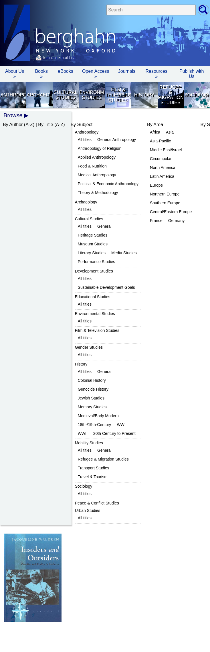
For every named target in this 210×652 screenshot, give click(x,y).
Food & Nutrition (92, 166)
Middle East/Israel (166, 150)
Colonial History (92, 380)
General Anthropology (116, 139)
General (104, 226)
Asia (170, 132)
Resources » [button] (156, 74)
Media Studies (124, 253)
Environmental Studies (91, 95)
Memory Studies (92, 407)
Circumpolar (160, 158)
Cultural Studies (65, 95)
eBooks (65, 71)
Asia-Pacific (160, 141)
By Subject (81, 124)
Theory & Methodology (98, 192)
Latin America (162, 176)
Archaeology (39, 94)
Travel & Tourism (93, 477)
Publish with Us (191, 74)
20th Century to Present (114, 433)
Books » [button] (41, 74)
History (144, 94)
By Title (45, 124)
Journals (126, 71)
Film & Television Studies (118, 94)
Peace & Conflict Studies (97, 503)
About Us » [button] (14, 74)
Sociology (196, 94)
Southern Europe (165, 203)
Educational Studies (92, 296)
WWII (83, 433)
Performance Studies (96, 261)
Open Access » (95, 74)
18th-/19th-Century (94, 424)
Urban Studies (87, 510)
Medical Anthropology (97, 175)
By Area (155, 124)
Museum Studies (93, 244)
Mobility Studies (89, 443)
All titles (85, 139)
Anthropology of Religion (100, 148)
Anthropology (13, 94)
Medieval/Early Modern (98, 415)
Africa (155, 132)
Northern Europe (165, 194)
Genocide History (93, 389)
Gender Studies (89, 347)
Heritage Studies (93, 235)
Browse (13, 115)
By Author (13, 124)
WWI (121, 424)
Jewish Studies (91, 398)
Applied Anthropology (97, 157)
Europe (156, 185)
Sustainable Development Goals (106, 287)
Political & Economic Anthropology (108, 183)
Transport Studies (93, 468)
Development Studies (94, 271)
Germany (176, 220)
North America (162, 167)
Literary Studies (92, 253)
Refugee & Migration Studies (170, 95)
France (156, 220)
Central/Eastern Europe (171, 211)
